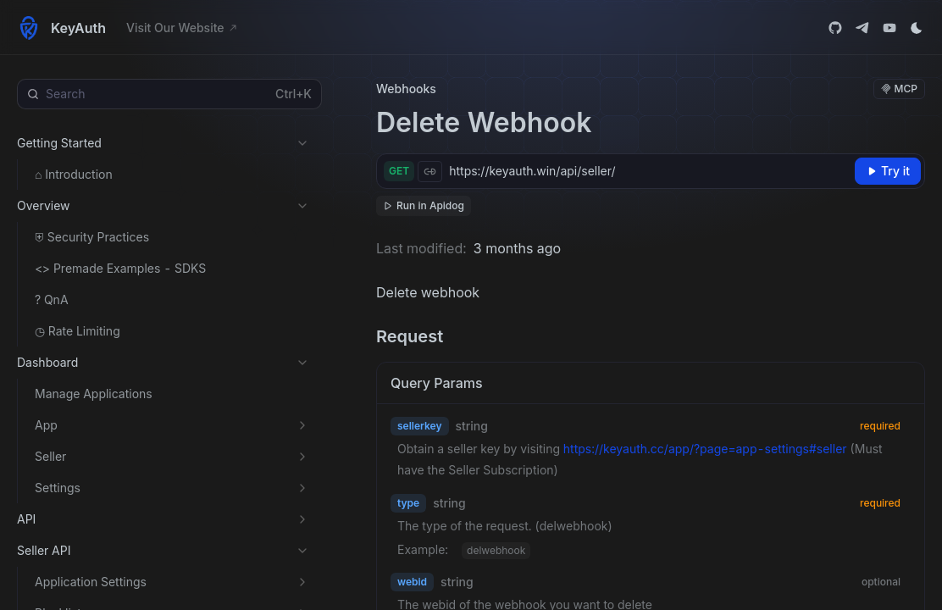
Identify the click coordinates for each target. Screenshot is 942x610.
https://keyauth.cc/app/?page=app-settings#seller (705, 448)
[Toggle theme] (916, 28)
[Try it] (888, 171)
